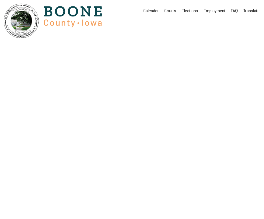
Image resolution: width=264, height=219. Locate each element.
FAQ (234, 10)
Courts (170, 10)
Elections (190, 10)
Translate (251, 10)
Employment (214, 10)
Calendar (151, 10)
